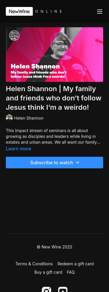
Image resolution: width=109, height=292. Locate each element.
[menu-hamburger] (99, 11)
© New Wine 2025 (54, 247)
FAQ (71, 272)
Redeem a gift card (76, 263)
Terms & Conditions (34, 263)
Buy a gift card (48, 272)
